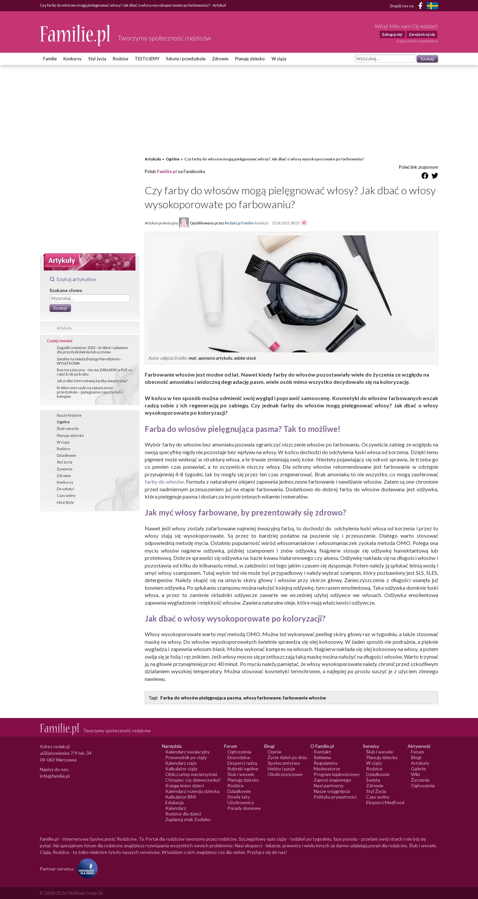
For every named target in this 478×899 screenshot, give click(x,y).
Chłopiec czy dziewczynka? (193, 780)
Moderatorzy (327, 768)
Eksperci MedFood (385, 802)
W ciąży (279, 58)
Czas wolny (66, 495)
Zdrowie (220, 58)
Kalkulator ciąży (181, 768)
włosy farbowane (262, 697)
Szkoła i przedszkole (185, 58)
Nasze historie (69, 415)
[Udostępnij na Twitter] (435, 177)
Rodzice (120, 58)
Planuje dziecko (70, 435)
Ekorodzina (238, 757)
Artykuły (64, 328)
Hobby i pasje (281, 768)
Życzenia (420, 780)
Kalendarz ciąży (181, 763)
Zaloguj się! (392, 34)
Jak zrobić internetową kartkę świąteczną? (92, 381)
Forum (417, 751)
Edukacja (174, 802)
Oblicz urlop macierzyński (191, 774)
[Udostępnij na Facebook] (425, 177)
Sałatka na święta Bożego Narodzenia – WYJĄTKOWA (89, 361)
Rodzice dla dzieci (183, 813)
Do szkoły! (65, 489)
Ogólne (63, 422)
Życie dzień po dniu (287, 757)
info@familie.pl (55, 776)
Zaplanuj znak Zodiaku (188, 819)
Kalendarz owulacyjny (187, 751)
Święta (373, 780)
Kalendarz (175, 808)
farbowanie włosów (304, 697)
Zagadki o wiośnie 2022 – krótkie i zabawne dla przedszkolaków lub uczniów (92, 349)
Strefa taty (238, 797)
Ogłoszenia (239, 751)
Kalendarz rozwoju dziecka (192, 791)
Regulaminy (326, 763)
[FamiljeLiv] (432, 5)
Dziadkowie (66, 455)
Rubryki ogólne (242, 768)
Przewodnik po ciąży (186, 757)
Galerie (418, 768)
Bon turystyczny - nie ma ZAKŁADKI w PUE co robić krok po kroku (94, 372)
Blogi (416, 757)
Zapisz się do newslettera (417, 40)
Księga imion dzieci (184, 785)
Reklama (322, 757)
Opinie (274, 751)
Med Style (65, 502)
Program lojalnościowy (336, 774)
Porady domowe (244, 808)
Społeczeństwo (284, 763)
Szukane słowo (65, 290)
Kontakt (322, 751)
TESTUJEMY (147, 58)
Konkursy (72, 58)
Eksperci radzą (242, 763)
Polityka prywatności (335, 797)
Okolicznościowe (285, 774)
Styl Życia (376, 791)
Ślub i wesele (68, 428)
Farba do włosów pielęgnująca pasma (200, 697)
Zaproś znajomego (332, 780)
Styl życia (97, 58)
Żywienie (65, 469)
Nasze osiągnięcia (332, 791)
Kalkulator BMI (180, 797)
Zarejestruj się (422, 34)
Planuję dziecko (250, 58)
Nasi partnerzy (329, 785)
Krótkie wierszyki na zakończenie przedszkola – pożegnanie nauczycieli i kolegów (89, 392)
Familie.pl (167, 171)
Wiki (415, 774)
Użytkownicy (240, 802)
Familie (50, 58)
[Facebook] (421, 7)
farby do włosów (164, 481)
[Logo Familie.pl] (75, 35)
